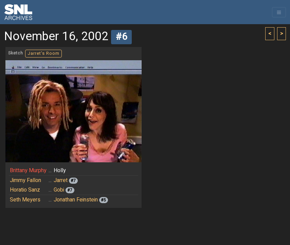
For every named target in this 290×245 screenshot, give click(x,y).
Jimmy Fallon (25, 180)
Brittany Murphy (28, 170)
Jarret (61, 180)
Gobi (59, 190)
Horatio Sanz (25, 190)
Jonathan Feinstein (76, 200)
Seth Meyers (25, 200)
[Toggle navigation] (279, 12)
